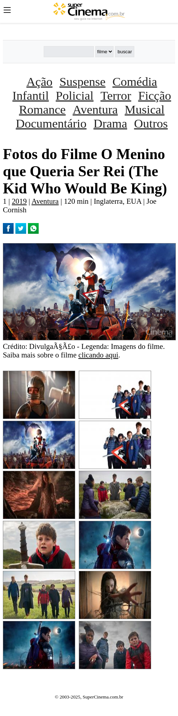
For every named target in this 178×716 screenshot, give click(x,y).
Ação (40, 81)
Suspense (82, 81)
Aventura (95, 109)
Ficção (154, 95)
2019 (19, 201)
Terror (116, 95)
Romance (42, 109)
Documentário (51, 123)
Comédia (134, 81)
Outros (151, 123)
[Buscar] (69, 51)
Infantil (31, 95)
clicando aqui (98, 355)
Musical (144, 109)
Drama (110, 123)
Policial (75, 95)
